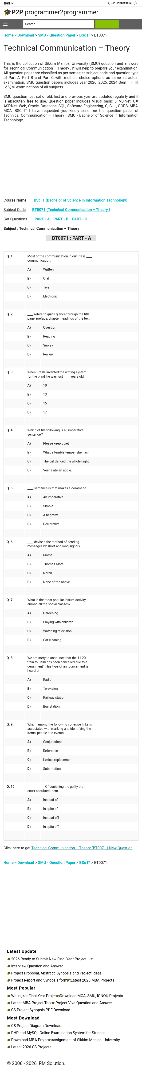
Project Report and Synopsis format (41, 980)
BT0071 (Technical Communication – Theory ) (71, 209)
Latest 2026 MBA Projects (92, 980)
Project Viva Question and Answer (83, 1003)
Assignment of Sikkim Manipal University (86, 1040)
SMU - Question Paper (56, 35)
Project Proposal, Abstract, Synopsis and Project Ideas (56, 973)
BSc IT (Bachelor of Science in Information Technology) (80, 200)
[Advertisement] (71, 156)
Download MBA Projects (31, 1040)
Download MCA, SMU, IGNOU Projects (91, 996)
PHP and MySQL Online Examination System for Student (58, 1033)
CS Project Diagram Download (36, 1026)
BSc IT (84, 35)
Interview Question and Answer (37, 966)
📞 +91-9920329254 (119, 3)
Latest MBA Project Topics (33, 1003)
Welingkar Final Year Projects (35, 996)
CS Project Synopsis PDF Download (40, 1010)
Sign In (8, 3)
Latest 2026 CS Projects (31, 1047)
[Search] (59, 24)
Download (25, 35)
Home (9, 35)
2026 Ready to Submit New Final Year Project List (52, 959)
